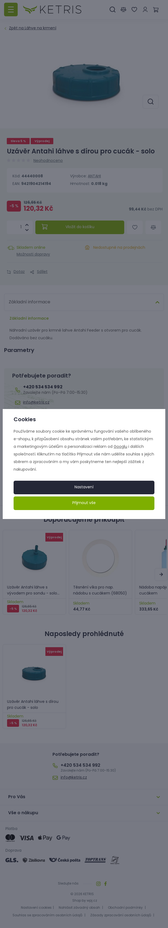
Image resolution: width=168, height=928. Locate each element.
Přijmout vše (84, 503)
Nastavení (84, 487)
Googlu (120, 447)
